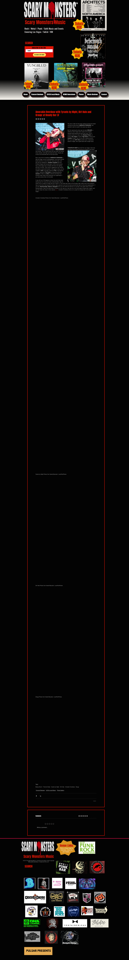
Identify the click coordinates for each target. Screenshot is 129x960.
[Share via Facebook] (36, 796)
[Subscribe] (39, 54)
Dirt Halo (62, 787)
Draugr (77, 787)
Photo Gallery (60, 790)
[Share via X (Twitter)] (40, 796)
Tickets (77, 52)
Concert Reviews (40, 790)
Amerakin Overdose (70, 787)
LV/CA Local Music (51, 790)
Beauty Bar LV (39, 787)
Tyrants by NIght (55, 787)
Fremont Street (46, 787)
